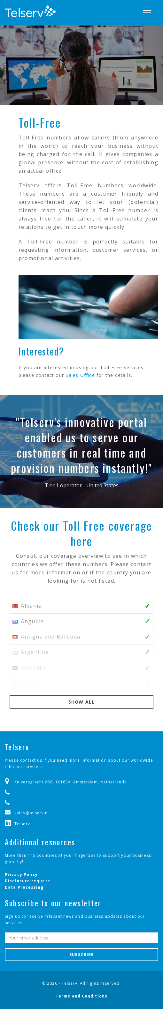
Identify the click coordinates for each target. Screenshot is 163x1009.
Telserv (22, 823)
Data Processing (24, 887)
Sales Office (80, 375)
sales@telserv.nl (31, 813)
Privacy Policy (21, 874)
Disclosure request (27, 881)
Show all (81, 702)
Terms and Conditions (81, 996)
